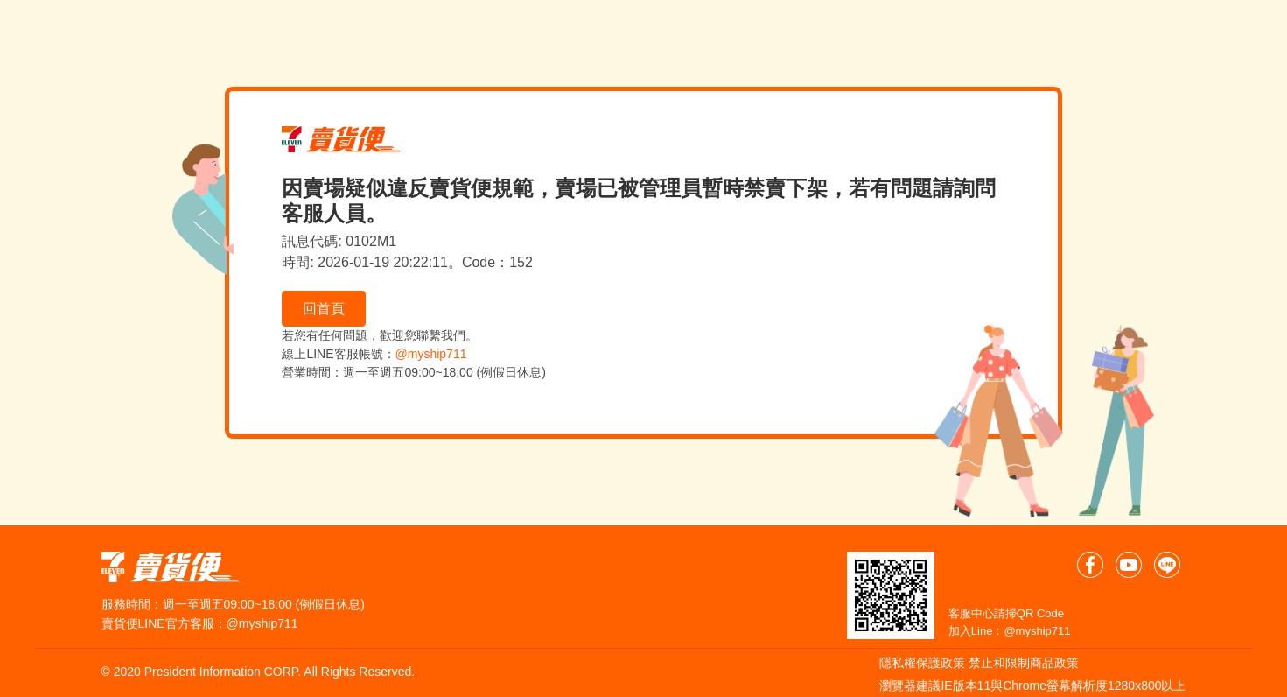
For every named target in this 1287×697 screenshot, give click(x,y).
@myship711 (431, 354)
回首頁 (324, 308)
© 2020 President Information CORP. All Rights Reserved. (258, 672)
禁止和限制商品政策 (1024, 663)
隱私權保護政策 (922, 663)
